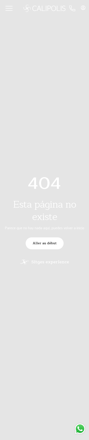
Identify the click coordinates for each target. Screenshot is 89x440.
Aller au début (44, 243)
